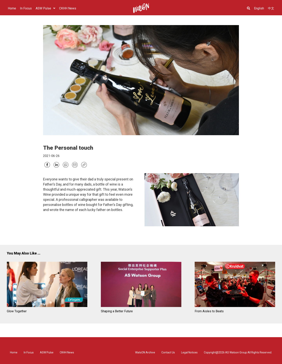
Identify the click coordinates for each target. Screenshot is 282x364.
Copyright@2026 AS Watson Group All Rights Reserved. (238, 352)
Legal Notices (189, 352)
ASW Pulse (46, 352)
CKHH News (67, 352)
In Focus (29, 352)
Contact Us (168, 352)
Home (13, 352)
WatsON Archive (145, 352)
